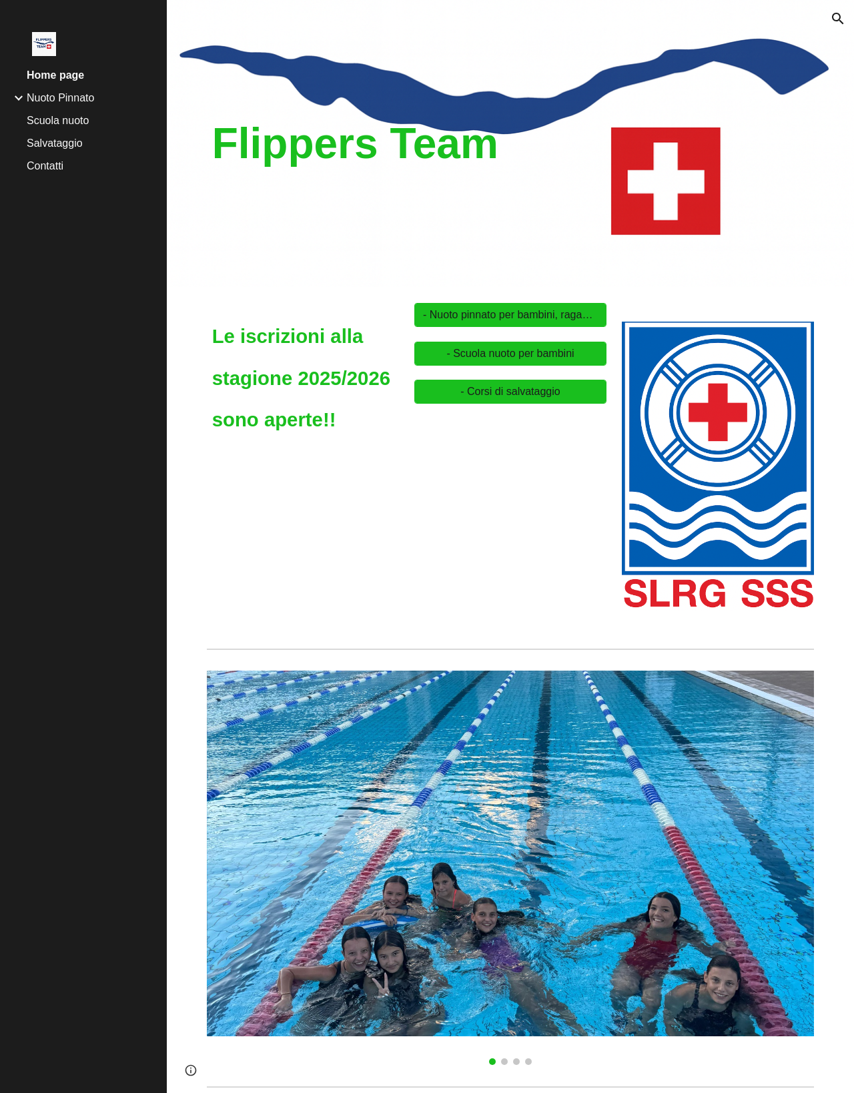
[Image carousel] (718, 474)
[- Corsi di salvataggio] (510, 391)
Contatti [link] (45, 165)
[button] (838, 19)
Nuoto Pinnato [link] (60, 97)
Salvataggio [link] (55, 143)
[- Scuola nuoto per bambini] (510, 353)
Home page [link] (55, 75)
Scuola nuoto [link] (58, 120)
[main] (406, 143)
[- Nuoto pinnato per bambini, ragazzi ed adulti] (510, 315)
